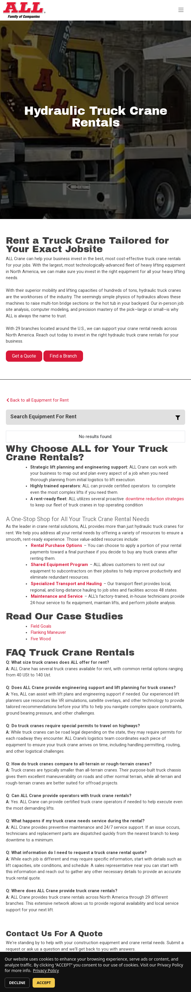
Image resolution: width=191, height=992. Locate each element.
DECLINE (17, 982)
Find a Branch (63, 356)
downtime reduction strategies (155, 498)
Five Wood (41, 638)
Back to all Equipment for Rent (37, 400)
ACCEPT (44, 982)
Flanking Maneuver (48, 632)
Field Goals (41, 626)
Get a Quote (24, 356)
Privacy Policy (46, 970)
